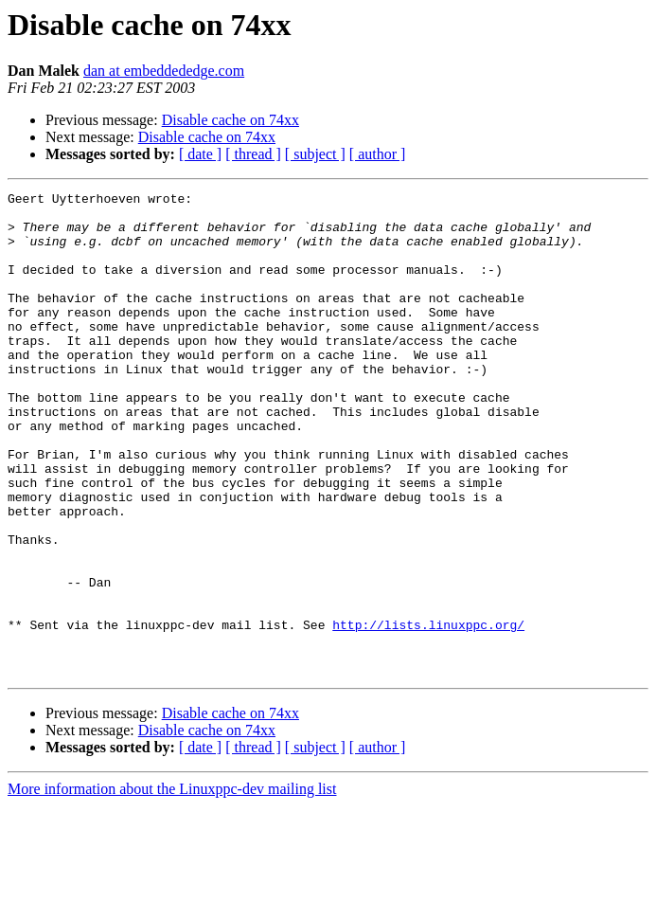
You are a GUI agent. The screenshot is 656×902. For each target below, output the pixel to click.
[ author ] (377, 154)
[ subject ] (315, 154)
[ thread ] (253, 154)
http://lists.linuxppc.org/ (428, 712)
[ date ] (200, 154)
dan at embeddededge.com (163, 71)
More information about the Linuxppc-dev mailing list (172, 885)
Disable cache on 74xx (230, 120)
